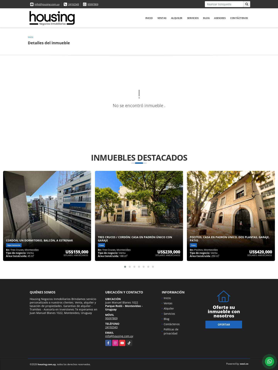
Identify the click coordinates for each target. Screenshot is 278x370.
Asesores (219, 18)
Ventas (161, 18)
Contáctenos (239, 18)
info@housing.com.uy (47, 4)
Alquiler (176, 18)
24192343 (73, 4)
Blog (206, 18)
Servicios (193, 18)
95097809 (92, 4)
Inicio (149, 18)
